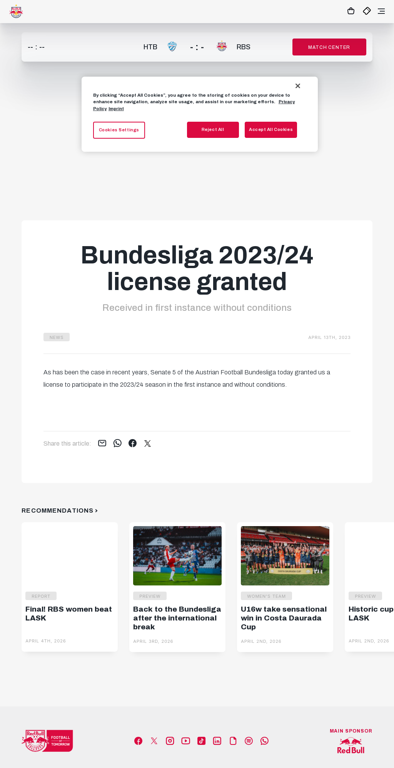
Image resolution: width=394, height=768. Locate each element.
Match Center (329, 47)
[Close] (297, 85)
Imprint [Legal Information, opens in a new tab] (116, 108)
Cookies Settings (119, 129)
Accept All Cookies (271, 129)
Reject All (213, 129)
